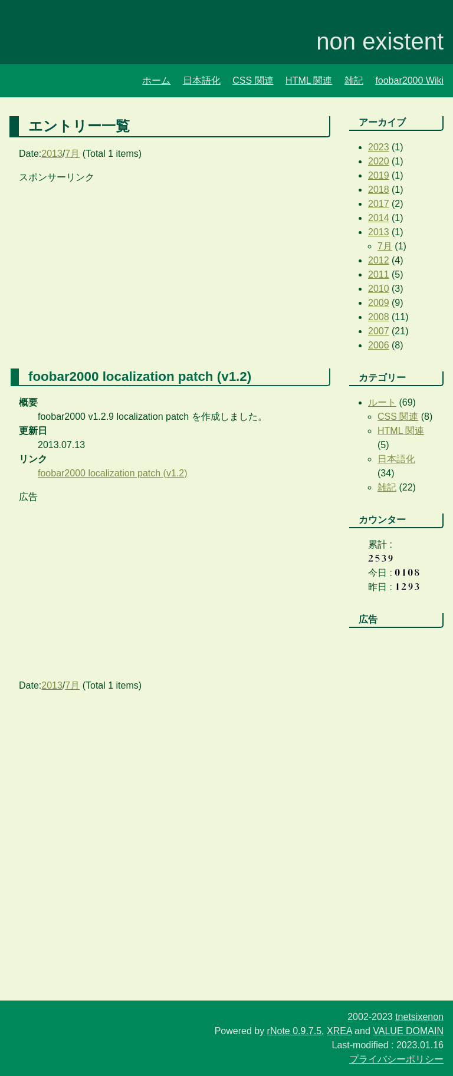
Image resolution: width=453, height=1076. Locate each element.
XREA (339, 1031)
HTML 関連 (308, 80)
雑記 (353, 80)
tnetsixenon (419, 1017)
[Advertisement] (170, 267)
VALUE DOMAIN (408, 1031)
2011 (378, 274)
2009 (378, 303)
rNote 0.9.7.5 (294, 1031)
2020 (378, 161)
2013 (52, 154)
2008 (378, 317)
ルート (382, 402)
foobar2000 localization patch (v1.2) (113, 473)
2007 (378, 331)
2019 (378, 175)
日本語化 (202, 80)
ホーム (156, 80)
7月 (72, 154)
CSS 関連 (252, 80)
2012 (378, 260)
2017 (378, 204)
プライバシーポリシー (396, 1059)
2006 (378, 345)
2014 (378, 218)
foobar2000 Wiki (409, 80)
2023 (378, 147)
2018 (378, 190)
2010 (378, 289)
